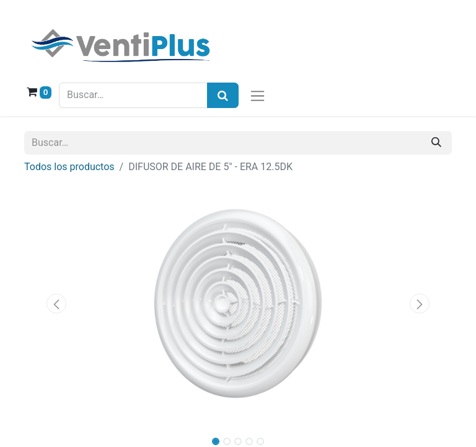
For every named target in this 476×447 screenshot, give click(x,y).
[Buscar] (436, 143)
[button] (56, 304)
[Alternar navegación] (257, 95)
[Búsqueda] (223, 95)
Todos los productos (69, 167)
